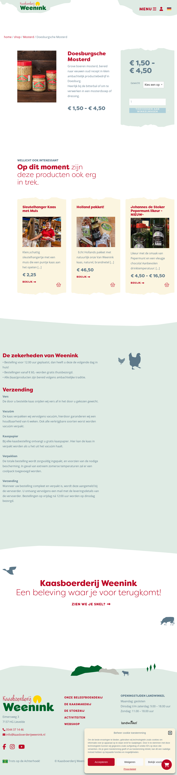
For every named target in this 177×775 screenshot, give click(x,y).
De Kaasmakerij (77, 704)
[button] (170, 733)
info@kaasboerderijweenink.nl (24, 734)
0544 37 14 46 (13, 729)
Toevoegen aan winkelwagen (148, 110)
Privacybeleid (130, 769)
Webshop (72, 724)
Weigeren (129, 761)
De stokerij (74, 711)
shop (17, 37)
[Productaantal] (147, 101)
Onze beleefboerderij (83, 697)
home (8, 37)
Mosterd (28, 37)
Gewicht (135, 83)
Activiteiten (74, 717)
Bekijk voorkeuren (158, 761)
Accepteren (101, 761)
